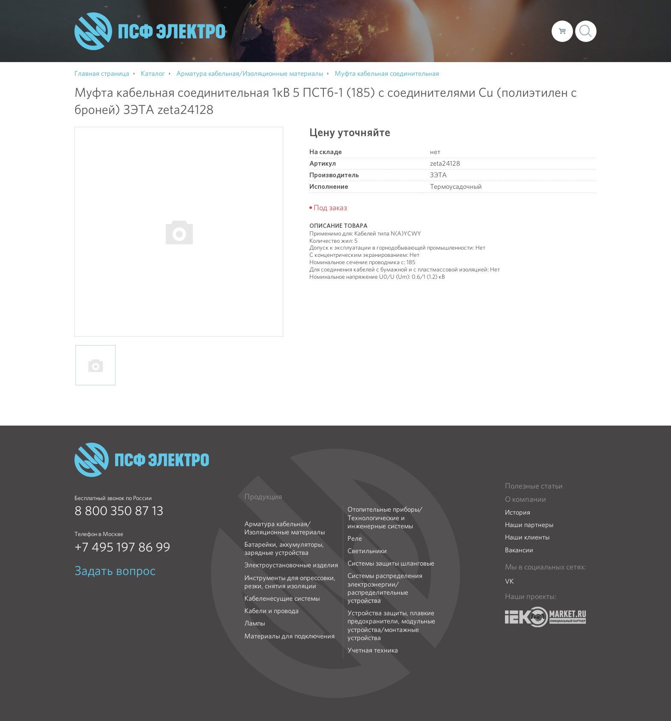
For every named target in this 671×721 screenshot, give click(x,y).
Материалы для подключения (289, 636)
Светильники (367, 551)
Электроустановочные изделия (291, 565)
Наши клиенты (527, 537)
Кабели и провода (271, 611)
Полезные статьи (534, 486)
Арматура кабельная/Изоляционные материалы (284, 528)
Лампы (254, 623)
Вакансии (519, 550)
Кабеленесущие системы (282, 598)
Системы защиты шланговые (390, 563)
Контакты (529, 31)
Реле (354, 538)
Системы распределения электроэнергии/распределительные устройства (384, 588)
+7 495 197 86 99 (122, 547)
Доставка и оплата (474, 31)
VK (509, 581)
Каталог (422, 31)
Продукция (263, 496)
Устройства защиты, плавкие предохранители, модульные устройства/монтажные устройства (391, 625)
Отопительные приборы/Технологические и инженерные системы (384, 517)
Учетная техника (372, 650)
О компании (382, 31)
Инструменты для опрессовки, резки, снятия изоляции (290, 582)
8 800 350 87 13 (118, 510)
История (517, 512)
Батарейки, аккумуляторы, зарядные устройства (284, 548)
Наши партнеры (529, 525)
